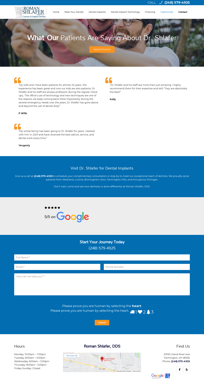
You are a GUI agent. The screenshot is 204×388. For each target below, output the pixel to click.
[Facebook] (179, 369)
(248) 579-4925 (177, 2)
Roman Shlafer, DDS (102, 346)
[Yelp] (186, 369)
